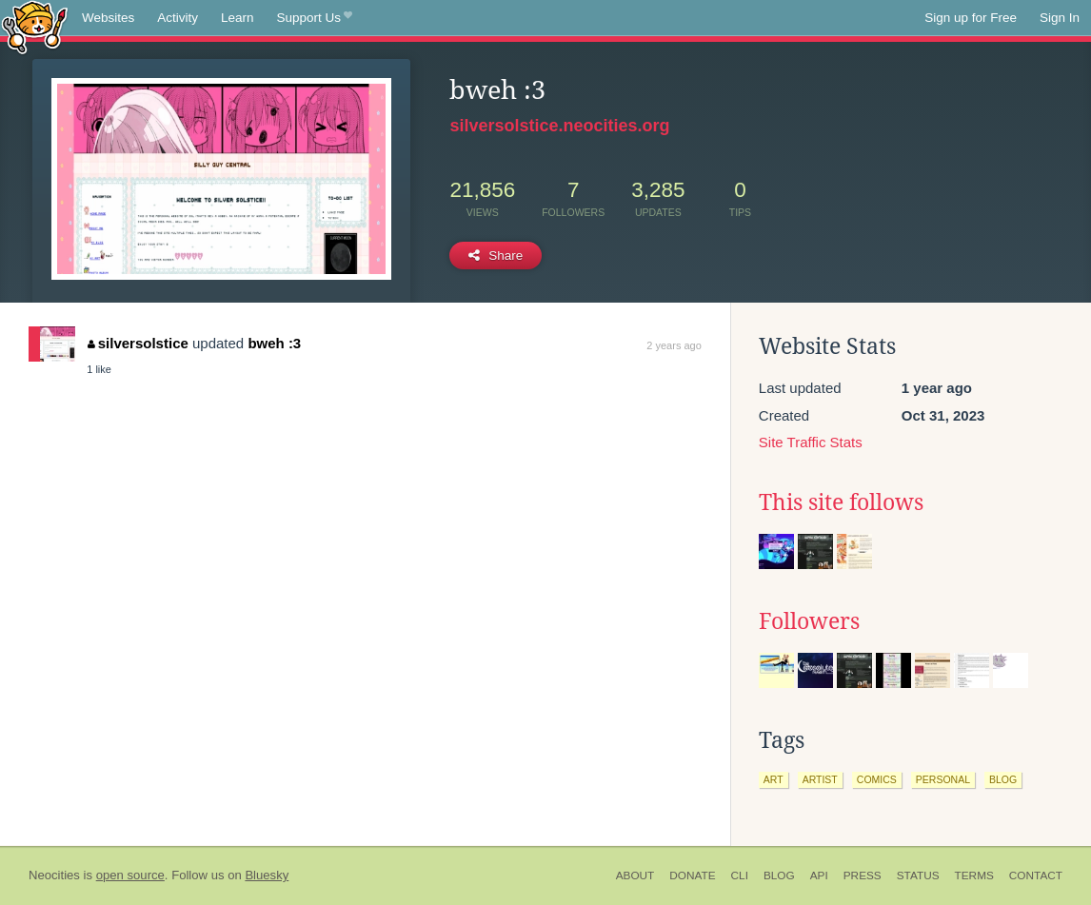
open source (130, 875)
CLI (739, 875)
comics (877, 779)
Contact (1035, 875)
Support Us (314, 18)
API (819, 875)
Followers (809, 621)
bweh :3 (274, 343)
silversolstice (138, 343)
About (635, 875)
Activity (177, 17)
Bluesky (266, 875)
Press (862, 875)
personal (943, 779)
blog (1003, 779)
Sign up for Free (970, 17)
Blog (779, 875)
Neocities (54, 875)
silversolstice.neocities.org (559, 125)
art (774, 779)
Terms (974, 875)
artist (820, 779)
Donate (692, 875)
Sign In (1060, 17)
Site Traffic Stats (811, 442)
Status (918, 875)
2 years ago (673, 345)
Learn (237, 17)
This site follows (841, 502)
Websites (108, 17)
